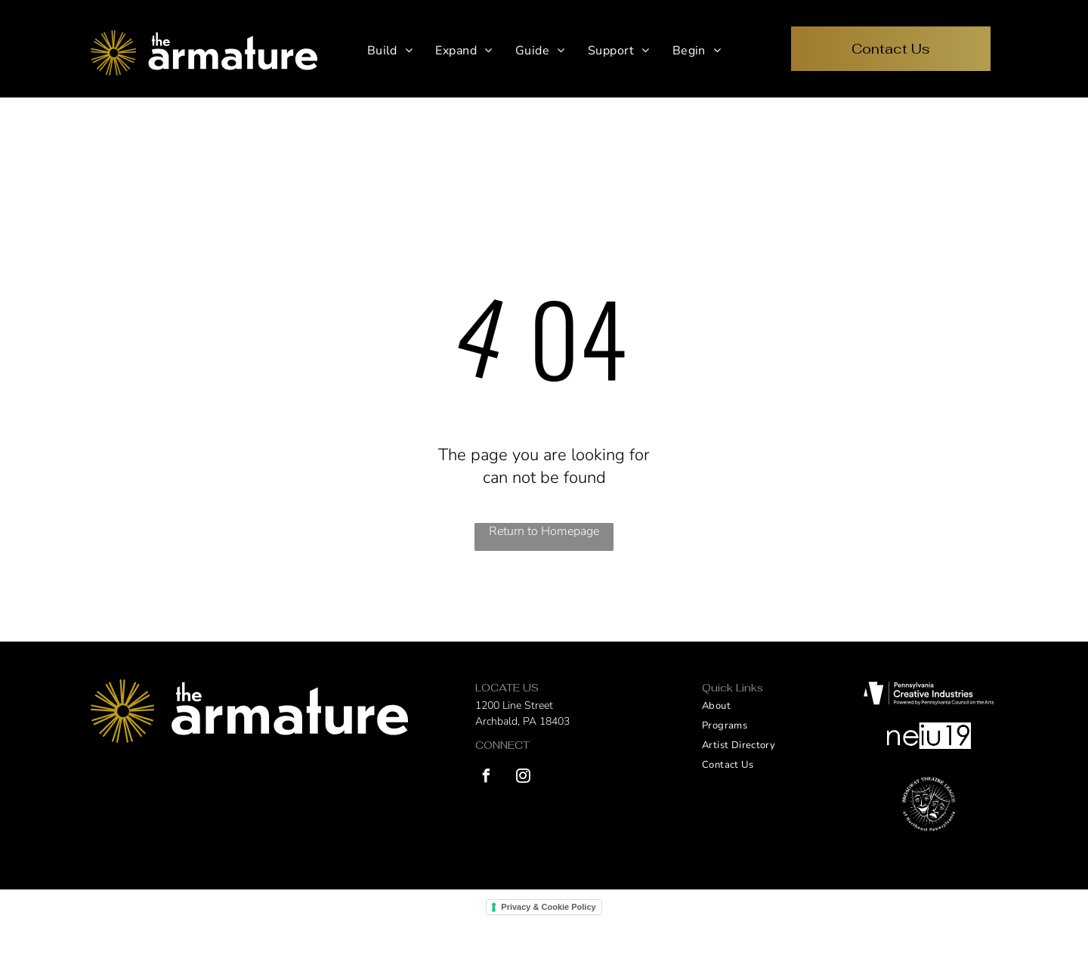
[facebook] (485, 778)
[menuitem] (390, 51)
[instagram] (522, 778)
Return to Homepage (544, 531)
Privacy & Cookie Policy (548, 906)
